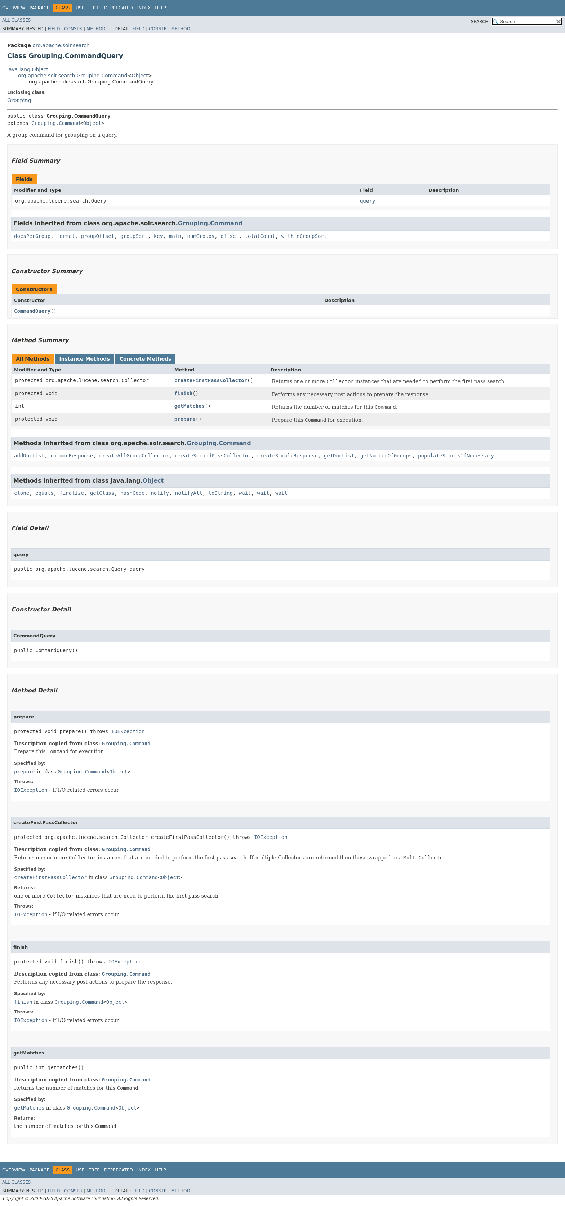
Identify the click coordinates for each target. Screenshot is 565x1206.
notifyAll (189, 493)
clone (21, 493)
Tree (94, 7)
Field (54, 28)
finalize (71, 493)
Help (160, 7)
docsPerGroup (32, 236)
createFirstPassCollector (210, 380)
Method (96, 28)
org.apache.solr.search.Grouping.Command (72, 75)
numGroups (200, 236)
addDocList (29, 456)
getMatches (189, 406)
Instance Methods (84, 359)
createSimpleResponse (287, 456)
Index (144, 7)
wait (245, 493)
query (367, 201)
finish (183, 393)
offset (230, 236)
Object (140, 75)
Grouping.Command (55, 123)
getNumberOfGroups (386, 456)
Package (39, 7)
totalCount (260, 236)
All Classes (16, 20)
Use (80, 7)
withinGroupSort (304, 236)
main (175, 236)
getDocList (339, 456)
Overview (13, 7)
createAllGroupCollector (134, 456)
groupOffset (97, 236)
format (66, 236)
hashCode (132, 493)
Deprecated (118, 7)
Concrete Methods (146, 359)
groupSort (134, 236)
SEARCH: (480, 21)
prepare (185, 419)
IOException (128, 731)
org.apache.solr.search (60, 45)
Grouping (19, 100)
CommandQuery (32, 311)
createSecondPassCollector (213, 456)
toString (221, 493)
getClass (102, 493)
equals (44, 493)
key (158, 236)
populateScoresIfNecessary (456, 456)
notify (160, 493)
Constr (73, 28)
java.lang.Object (27, 69)
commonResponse (71, 456)
